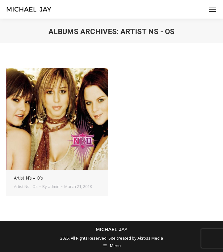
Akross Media (150, 238)
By (51, 186)
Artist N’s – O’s (28, 178)
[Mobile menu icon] (212, 9)
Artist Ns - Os (26, 186)
